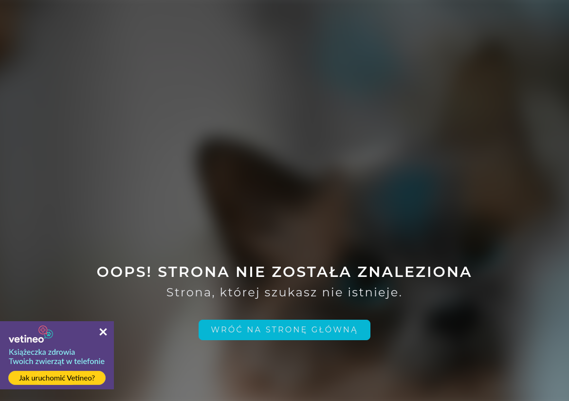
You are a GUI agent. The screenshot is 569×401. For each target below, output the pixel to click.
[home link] (284, 330)
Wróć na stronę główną (284, 329)
